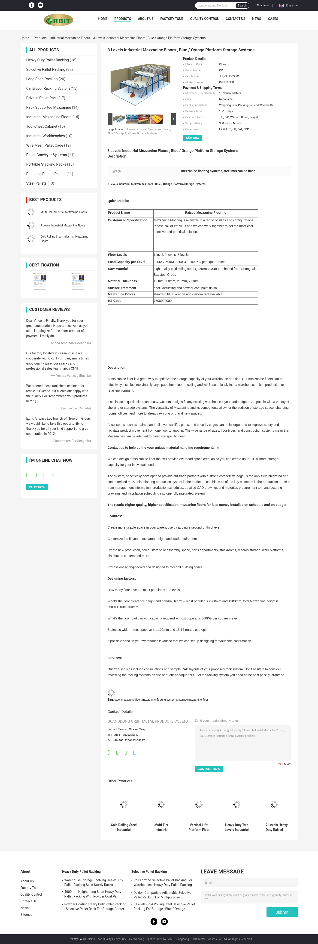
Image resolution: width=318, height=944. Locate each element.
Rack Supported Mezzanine (48, 107)
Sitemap (27, 914)
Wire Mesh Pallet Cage (44, 145)
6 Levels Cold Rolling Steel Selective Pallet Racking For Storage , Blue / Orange (164, 906)
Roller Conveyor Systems (46, 155)
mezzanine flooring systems (159, 699)
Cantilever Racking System (48, 88)
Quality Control (204, 19)
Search (242, 5)
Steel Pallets (36, 183)
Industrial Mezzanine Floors (70, 38)
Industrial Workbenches (45, 136)
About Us (145, 19)
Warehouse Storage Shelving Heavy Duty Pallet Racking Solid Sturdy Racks (93, 882)
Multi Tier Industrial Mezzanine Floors (64, 212)
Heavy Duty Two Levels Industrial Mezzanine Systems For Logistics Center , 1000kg (236, 827)
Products (122, 19)
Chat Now (263, 5)
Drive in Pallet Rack (42, 98)
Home (103, 19)
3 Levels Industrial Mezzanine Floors (63, 225)
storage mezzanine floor (193, 699)
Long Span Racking (42, 79)
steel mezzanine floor (128, 699)
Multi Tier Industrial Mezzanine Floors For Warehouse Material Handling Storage (161, 827)
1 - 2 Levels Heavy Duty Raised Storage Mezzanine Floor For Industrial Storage (274, 827)
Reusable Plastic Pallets (46, 174)
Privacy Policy (77, 939)
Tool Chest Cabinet (42, 126)
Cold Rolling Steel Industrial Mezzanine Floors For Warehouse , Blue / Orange (124, 827)
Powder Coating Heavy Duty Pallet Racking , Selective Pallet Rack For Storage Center (95, 906)
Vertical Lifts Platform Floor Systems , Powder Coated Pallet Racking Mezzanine (199, 827)
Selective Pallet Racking (45, 69)
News (256, 19)
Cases (273, 19)
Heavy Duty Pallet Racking (47, 60)
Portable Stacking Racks (46, 164)
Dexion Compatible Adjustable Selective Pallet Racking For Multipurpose (163, 895)
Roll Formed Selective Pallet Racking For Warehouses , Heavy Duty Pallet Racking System (163, 883)
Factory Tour (171, 19)
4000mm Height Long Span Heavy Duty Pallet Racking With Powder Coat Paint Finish (92, 895)
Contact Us (235, 19)
